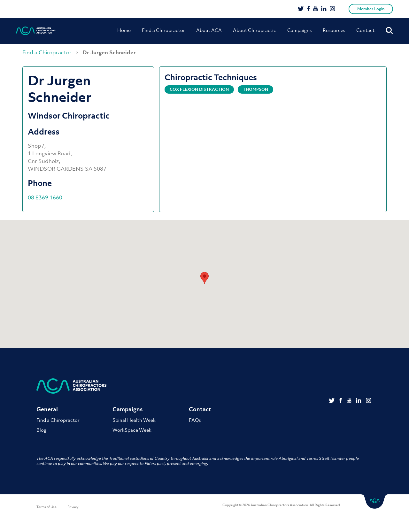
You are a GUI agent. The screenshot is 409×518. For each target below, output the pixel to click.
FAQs (195, 420)
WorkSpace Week (131, 430)
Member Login (370, 9)
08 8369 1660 (45, 197)
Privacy (73, 506)
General (47, 409)
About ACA (209, 30)
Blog (41, 430)
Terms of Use (46, 506)
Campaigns (299, 30)
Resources (334, 30)
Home (124, 30)
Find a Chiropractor (163, 30)
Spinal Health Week (134, 420)
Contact (365, 30)
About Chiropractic (254, 30)
